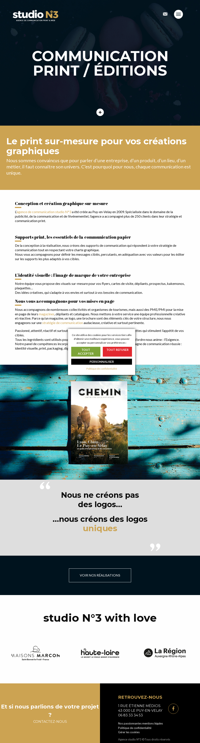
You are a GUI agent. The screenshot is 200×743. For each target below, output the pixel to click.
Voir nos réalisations (100, 575)
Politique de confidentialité (134, 728)
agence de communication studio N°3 (44, 212)
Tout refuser (117, 349)
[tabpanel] (100, 63)
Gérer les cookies (129, 732)
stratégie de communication (62, 323)
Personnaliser (102, 361)
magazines (46, 314)
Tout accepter (86, 351)
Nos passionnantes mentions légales (140, 723)
